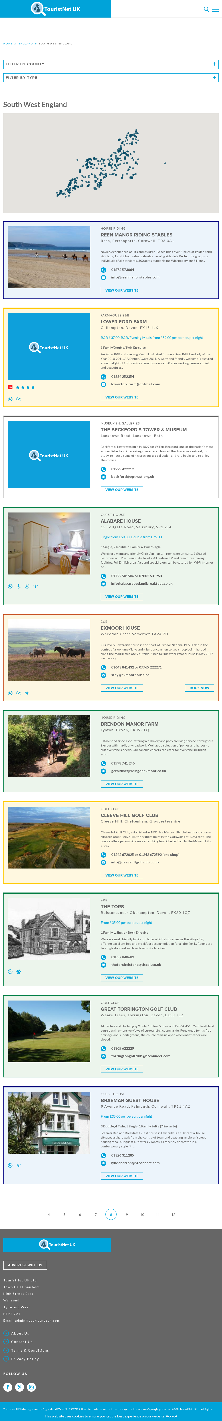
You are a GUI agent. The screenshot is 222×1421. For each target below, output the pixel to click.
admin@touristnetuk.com (37, 1320)
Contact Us (22, 1342)
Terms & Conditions (30, 1350)
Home (7, 43)
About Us (20, 1333)
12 (173, 1214)
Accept (172, 1416)
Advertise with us (25, 1265)
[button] (108, 159)
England (26, 43)
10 (142, 1214)
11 (158, 1214)
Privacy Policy (25, 1359)
